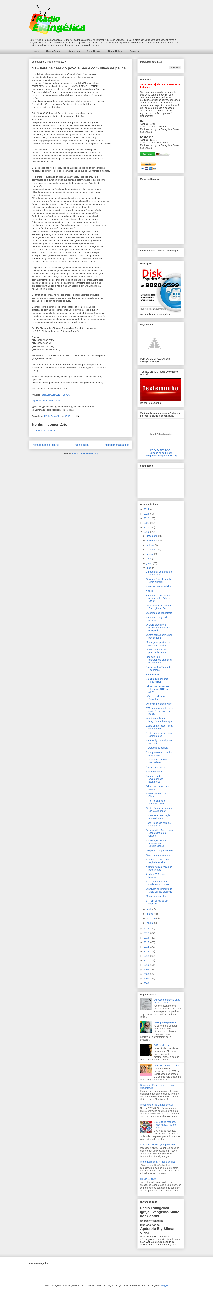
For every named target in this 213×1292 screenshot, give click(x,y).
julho (149, 558)
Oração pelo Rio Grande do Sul (156, 1104)
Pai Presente (152, 674)
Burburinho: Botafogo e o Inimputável (159, 573)
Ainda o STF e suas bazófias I (156, 875)
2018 (147, 928)
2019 (147, 532)
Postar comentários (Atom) (85, 453)
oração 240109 (148, 1179)
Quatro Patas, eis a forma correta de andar (159, 809)
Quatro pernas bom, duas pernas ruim (159, 636)
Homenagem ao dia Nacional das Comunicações (156, 843)
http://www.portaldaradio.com (46, 400)
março (150, 913)
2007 (147, 978)
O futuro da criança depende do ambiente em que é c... (158, 627)
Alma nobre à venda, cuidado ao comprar (157, 883)
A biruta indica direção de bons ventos (159, 868)
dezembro (151, 536)
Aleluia (149, 591)
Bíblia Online (115, 51)
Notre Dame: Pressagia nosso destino (158, 817)
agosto (150, 554)
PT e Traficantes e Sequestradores (155, 802)
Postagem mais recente (45, 444)
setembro (151, 549)
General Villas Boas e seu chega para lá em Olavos (159, 833)
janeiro (150, 923)
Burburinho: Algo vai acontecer (156, 619)
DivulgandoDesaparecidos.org (160, 455)
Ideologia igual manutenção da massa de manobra (159, 660)
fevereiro (151, 918)
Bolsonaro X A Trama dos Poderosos (159, 668)
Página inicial (81, 444)
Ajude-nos (74, 51)
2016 (147, 937)
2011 (147, 960)
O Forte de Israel (162, 1045)
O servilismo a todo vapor (159, 703)
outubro (150, 545)
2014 (147, 946)
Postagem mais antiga (116, 444)
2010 (147, 965)
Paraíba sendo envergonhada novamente (154, 779)
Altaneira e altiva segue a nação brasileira (159, 861)
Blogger (164, 1285)
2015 (147, 942)
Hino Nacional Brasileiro (158, 586)
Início (36, 51)
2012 (147, 956)
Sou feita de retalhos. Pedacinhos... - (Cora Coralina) (165, 1125)
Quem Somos (53, 51)
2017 (147, 933)
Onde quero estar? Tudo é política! (158, 1161)
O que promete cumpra (158, 855)
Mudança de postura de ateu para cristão (158, 643)
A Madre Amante (154, 771)
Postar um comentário (46, 430)
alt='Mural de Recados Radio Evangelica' (160, 212)
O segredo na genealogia (159, 613)
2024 (147, 509)
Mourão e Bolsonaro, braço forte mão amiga (159, 720)
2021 (147, 523)
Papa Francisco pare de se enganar (158, 824)
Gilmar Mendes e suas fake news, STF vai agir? (157, 689)
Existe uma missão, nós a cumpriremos (159, 727)
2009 (147, 969)
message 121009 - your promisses (158, 1144)
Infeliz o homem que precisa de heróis (156, 651)
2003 (147, 983)
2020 (147, 527)
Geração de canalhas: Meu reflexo (157, 761)
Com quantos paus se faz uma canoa (159, 753)
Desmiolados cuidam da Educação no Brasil (158, 607)
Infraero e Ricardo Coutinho (155, 697)
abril (148, 909)
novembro (151, 540)
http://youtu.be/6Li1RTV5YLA (55, 395)
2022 (147, 518)
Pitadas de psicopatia (157, 747)
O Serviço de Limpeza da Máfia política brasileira (159, 890)
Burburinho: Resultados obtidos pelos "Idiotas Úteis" (158, 598)
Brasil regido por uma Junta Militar (157, 680)
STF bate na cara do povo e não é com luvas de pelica (159, 711)
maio (149, 567)
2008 (147, 974)
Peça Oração (94, 51)
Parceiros (135, 51)
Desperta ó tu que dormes (159, 850)
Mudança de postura (156, 896)
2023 (147, 513)
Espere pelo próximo (156, 767)
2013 (147, 951)
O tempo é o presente (165, 1022)
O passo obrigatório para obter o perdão (167, 1001)
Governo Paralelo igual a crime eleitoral (159, 580)
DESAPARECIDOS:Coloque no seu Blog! (160, 451)
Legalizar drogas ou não (166, 1065)
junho (149, 563)
